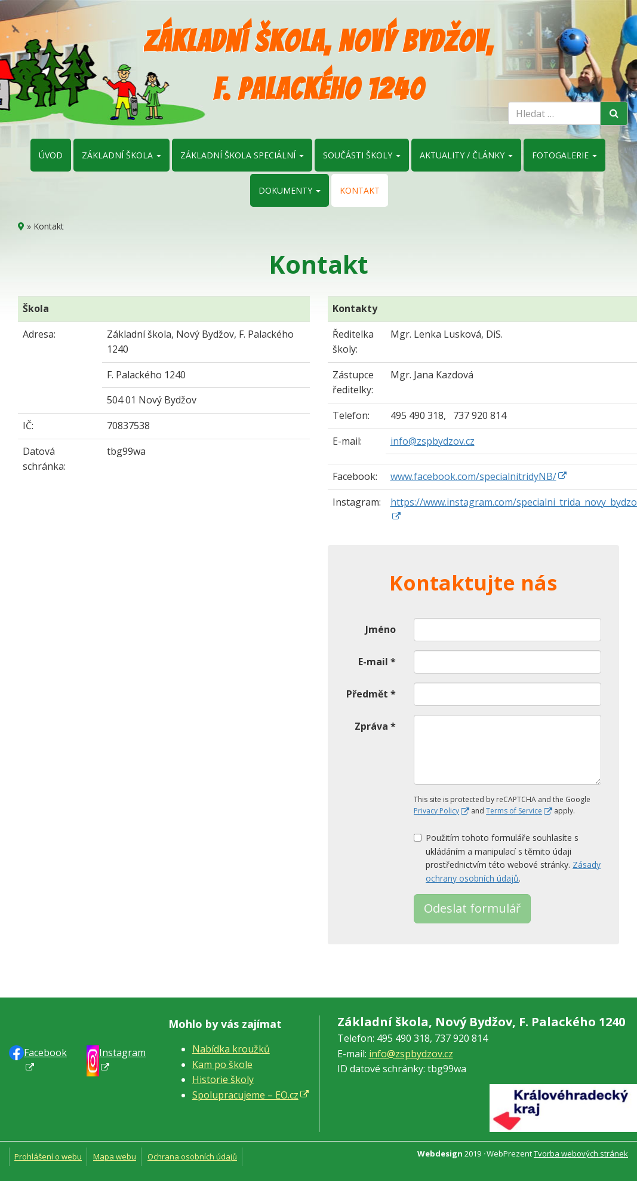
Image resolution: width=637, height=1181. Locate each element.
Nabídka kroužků (231, 1048)
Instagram (122, 1052)
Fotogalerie (564, 155)
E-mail (377, 661)
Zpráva (375, 726)
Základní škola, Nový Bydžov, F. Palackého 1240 (318, 65)
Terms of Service (514, 811)
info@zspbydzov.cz (432, 441)
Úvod (51, 155)
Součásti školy (362, 155)
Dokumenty (290, 190)
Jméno (380, 629)
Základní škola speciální (242, 155)
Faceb (45, 1052)
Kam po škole (222, 1064)
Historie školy (223, 1079)
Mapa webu (114, 1156)
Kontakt (360, 190)
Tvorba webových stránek (581, 1153)
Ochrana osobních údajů (192, 1156)
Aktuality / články (466, 155)
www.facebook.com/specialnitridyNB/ (473, 476)
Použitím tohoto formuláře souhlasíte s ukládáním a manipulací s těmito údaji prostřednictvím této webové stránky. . (507, 857)
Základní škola (121, 155)
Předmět (371, 693)
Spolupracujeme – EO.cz (245, 1095)
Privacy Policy (436, 811)
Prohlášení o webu (48, 1156)
